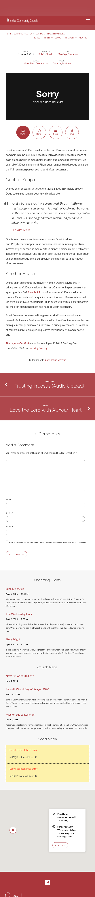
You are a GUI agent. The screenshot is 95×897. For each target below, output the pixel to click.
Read (55, 116)
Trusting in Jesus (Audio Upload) (49, 369)
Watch (23, 116)
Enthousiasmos (47, 888)
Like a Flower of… (56, 17)
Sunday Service (15, 572)
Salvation (73, 37)
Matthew (66, 47)
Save (72, 116)
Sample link (34, 275)
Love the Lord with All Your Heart (46, 393)
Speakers (71, 21)
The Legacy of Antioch (18, 327)
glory (47, 343)
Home (8, 17)
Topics (38, 21)
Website (9, 510)
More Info (60, 829)
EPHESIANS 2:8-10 (21, 213)
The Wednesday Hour (19, 597)
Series (48, 21)
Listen (39, 116)
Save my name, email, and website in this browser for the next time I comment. (48, 526)
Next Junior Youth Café (20, 659)
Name (9, 483)
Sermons (18, 17)
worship (62, 343)
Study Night (13, 622)
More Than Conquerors (36, 47)
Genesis (57, 47)
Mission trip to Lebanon (20, 698)
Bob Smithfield (46, 37)
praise (54, 343)
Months (84, 21)
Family (28, 17)
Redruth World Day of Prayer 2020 (27, 672)
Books (59, 21)
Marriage (40, 17)
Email (9, 496)
